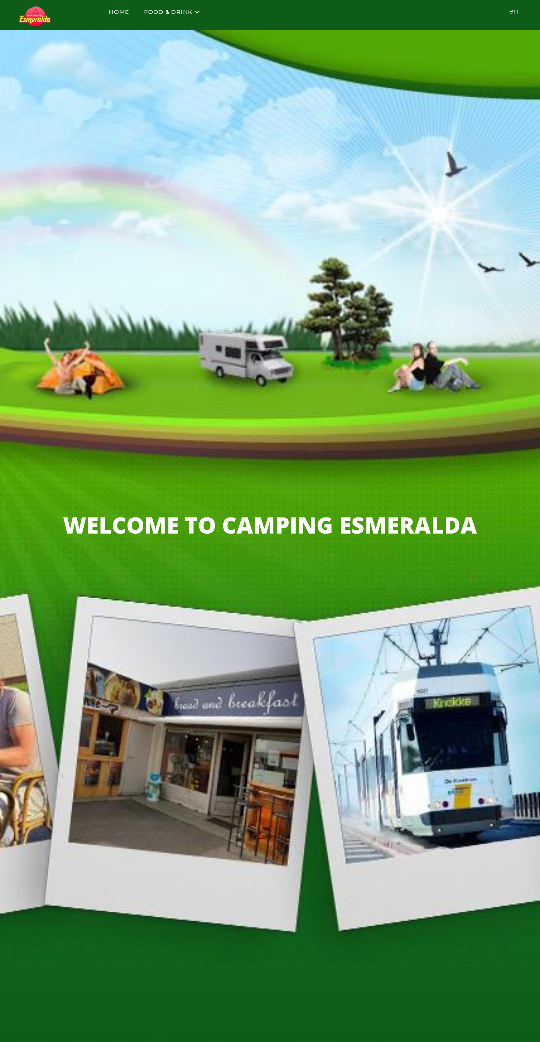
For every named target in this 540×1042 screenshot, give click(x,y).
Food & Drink (172, 11)
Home (119, 11)
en (514, 11)
